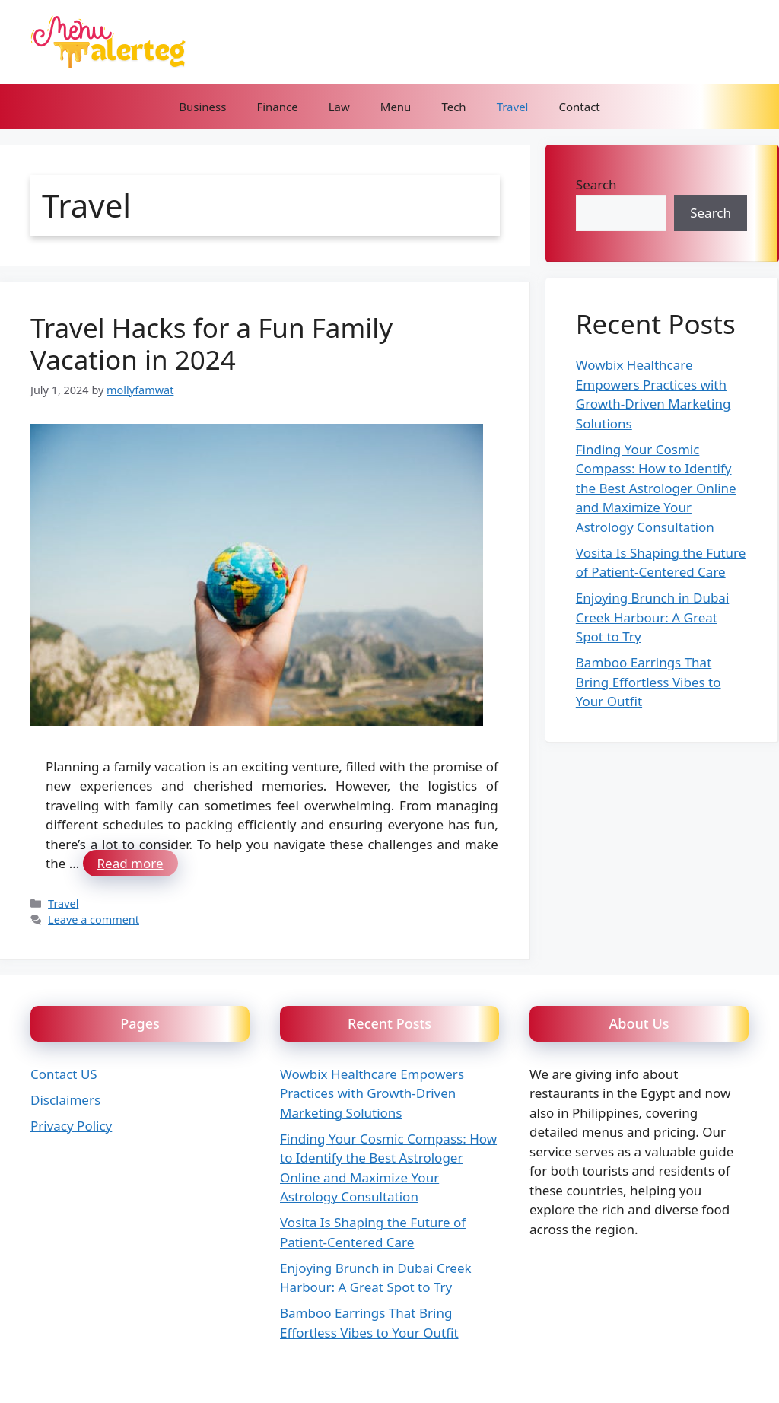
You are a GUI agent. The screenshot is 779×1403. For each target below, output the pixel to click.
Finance (276, 106)
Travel (513, 106)
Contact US (63, 1074)
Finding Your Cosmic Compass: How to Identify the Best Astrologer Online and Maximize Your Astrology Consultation (656, 488)
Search (596, 184)
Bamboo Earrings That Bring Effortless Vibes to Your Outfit (648, 682)
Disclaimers (65, 1100)
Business (202, 106)
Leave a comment (93, 919)
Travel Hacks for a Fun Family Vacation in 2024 (211, 343)
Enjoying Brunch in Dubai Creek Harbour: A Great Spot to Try (653, 617)
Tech (453, 106)
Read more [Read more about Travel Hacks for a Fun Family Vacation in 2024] (130, 863)
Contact (578, 106)
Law (339, 106)
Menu (396, 106)
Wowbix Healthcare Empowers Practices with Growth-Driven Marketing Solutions (372, 1093)
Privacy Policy (71, 1125)
